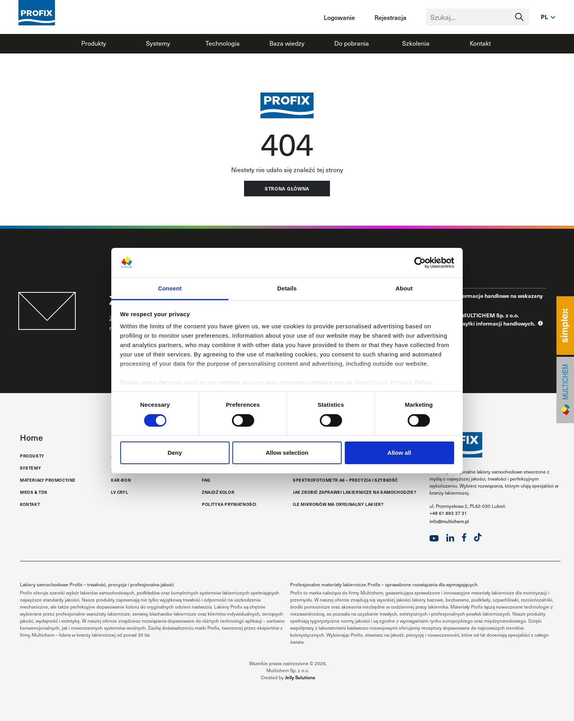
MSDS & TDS (34, 492)
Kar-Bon (121, 480)
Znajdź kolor (218, 492)
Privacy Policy (411, 382)
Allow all (399, 452)
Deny (175, 452)
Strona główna (287, 188)
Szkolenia (416, 43)
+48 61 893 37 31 (448, 513)
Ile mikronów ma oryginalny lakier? (338, 504)
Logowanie (339, 17)
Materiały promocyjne (48, 480)
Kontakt (480, 43)
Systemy (158, 43)
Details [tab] (287, 288)
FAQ (206, 480)
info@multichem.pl (449, 521)
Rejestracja (390, 17)
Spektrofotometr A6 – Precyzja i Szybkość (345, 480)
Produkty (93, 43)
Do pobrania (351, 43)
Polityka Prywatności (229, 504)
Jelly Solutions (300, 677)
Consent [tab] (170, 288)
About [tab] (404, 288)
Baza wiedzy (287, 43)
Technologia (222, 43)
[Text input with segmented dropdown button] (477, 17)
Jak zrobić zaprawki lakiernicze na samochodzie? (354, 492)
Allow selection (287, 452)
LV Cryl (119, 492)
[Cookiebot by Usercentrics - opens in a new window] (420, 263)
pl (545, 16)
